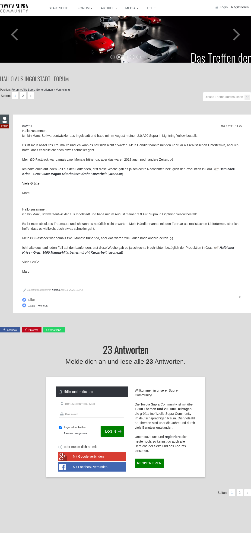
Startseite (58, 8)
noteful (56, 289)
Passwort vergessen (75, 433)
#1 (240, 297)
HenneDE (43, 305)
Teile (151, 8)
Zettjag (31, 305)
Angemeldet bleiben (75, 427)
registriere (173, 437)
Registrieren (240, 7)
